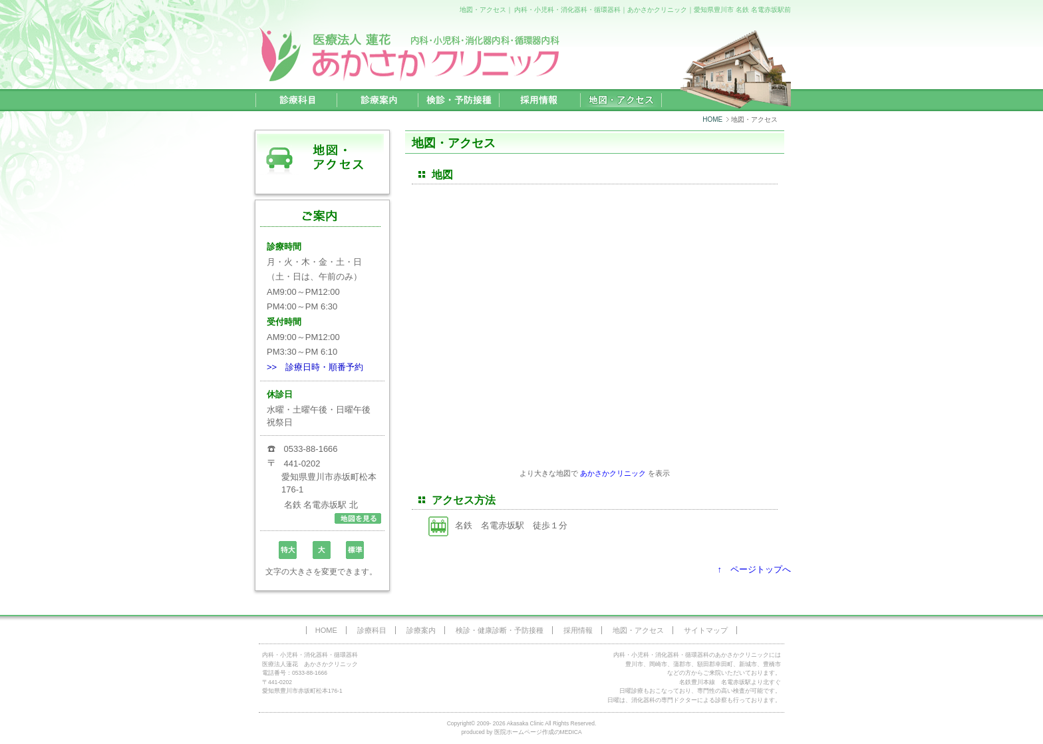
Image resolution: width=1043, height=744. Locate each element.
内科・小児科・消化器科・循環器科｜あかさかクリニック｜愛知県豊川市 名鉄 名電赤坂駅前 (652, 9)
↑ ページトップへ (755, 569)
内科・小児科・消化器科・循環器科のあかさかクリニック (691, 654)
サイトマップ (706, 630)
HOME (712, 119)
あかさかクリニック (613, 473)
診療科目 (371, 630)
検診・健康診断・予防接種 (499, 630)
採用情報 (578, 630)
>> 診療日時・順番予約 (315, 367)
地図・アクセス (638, 630)
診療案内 (421, 630)
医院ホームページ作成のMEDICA (538, 732)
